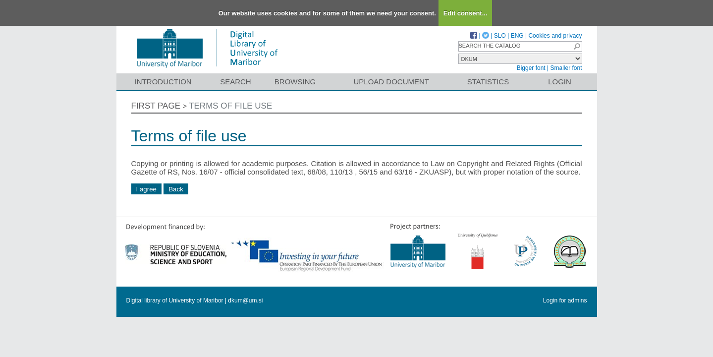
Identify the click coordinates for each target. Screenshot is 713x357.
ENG (517, 35)
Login (559, 81)
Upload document (392, 81)
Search (235, 81)
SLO (500, 35)
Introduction (163, 81)
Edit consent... (465, 13)
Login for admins (565, 300)
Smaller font (566, 67)
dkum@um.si (245, 300)
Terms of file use (230, 106)
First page (156, 106)
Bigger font (531, 67)
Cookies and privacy (555, 35)
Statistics (488, 81)
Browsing (295, 81)
